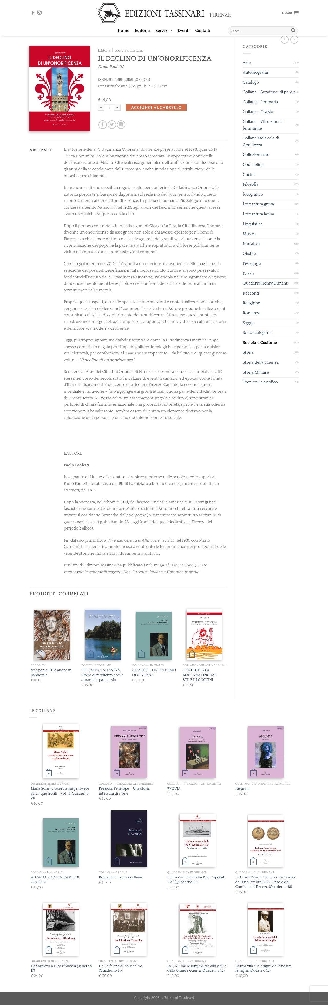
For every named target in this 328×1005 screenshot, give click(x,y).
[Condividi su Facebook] (102, 124)
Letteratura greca (258, 204)
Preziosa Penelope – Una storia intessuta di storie (124, 791)
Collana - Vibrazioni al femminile (263, 125)
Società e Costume (260, 342)
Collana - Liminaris (260, 102)
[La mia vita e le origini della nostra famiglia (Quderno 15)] (266, 929)
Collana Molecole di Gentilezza (261, 141)
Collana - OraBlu (258, 111)
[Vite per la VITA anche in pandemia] (52, 635)
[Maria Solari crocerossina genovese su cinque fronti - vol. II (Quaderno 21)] (61, 751)
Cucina (249, 174)
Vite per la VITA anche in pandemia (51, 672)
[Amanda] (266, 752)
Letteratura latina (258, 214)
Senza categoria (257, 332)
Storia (248, 352)
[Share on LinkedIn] (121, 124)
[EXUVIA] (198, 752)
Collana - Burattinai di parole (269, 92)
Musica (249, 233)
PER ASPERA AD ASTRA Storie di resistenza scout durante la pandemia (102, 675)
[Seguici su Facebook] (33, 13)
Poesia (249, 273)
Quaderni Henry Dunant (265, 283)
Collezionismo (256, 154)
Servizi (164, 30)
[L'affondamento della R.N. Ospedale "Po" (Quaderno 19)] (198, 840)
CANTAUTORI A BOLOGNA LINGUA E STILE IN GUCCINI (200, 675)
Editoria (142, 30)
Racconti (251, 293)
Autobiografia (255, 72)
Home (123, 30)
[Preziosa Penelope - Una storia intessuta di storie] (129, 752)
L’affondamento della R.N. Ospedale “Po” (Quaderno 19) (196, 879)
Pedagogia (252, 263)
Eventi (184, 30)
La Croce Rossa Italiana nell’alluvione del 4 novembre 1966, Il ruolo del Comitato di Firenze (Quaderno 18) (265, 882)
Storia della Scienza (261, 362)
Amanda (242, 789)
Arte (247, 62)
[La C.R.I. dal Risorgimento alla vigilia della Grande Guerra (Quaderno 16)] (198, 930)
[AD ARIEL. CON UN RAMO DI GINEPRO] (154, 636)
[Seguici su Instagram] (39, 13)
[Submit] (293, 30)
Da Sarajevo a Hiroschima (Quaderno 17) (61, 968)
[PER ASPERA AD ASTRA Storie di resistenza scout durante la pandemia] (103, 635)
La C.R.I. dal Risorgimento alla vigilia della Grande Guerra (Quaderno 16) (196, 968)
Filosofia (251, 184)
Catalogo (251, 82)
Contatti (202, 30)
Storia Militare (256, 372)
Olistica (250, 253)
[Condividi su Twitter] (112, 124)
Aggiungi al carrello (156, 107)
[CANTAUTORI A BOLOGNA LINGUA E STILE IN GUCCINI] (204, 634)
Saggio (249, 323)
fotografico (253, 194)
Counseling (253, 164)
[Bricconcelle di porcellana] (129, 838)
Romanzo (252, 313)
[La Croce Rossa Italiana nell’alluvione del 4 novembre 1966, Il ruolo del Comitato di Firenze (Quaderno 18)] (266, 841)
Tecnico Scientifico (260, 382)
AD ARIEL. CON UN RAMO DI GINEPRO (154, 672)
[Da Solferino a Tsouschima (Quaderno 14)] (129, 929)
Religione (251, 303)
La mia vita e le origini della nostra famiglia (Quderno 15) (263, 968)
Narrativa (251, 243)
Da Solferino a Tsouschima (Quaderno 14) (121, 968)
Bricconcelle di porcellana (120, 877)
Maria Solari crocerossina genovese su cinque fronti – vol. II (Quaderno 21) (60, 793)
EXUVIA (173, 789)
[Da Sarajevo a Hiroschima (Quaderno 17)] (61, 929)
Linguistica (253, 224)
